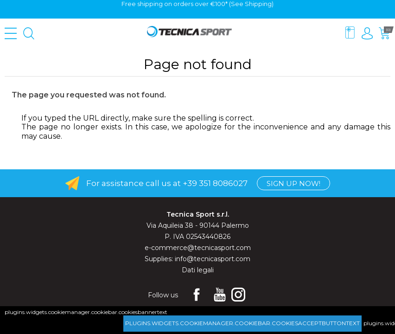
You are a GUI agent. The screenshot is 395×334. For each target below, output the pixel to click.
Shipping (258, 3)
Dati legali (198, 270)
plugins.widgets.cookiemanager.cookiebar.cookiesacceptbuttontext (242, 323)
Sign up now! (293, 183)
